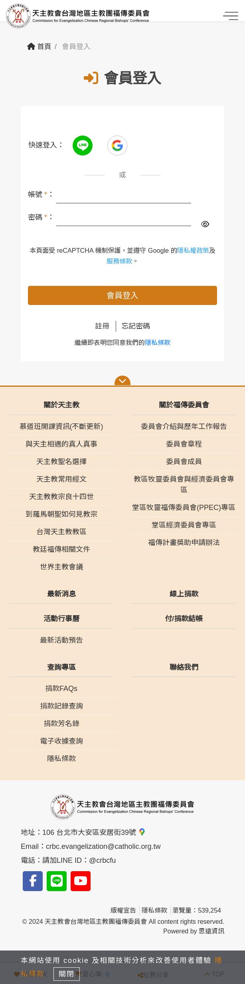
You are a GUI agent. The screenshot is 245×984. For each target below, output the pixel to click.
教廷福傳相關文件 (61, 549)
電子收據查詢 (61, 741)
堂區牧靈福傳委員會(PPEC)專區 (183, 508)
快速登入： (46, 145)
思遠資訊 (211, 931)
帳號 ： (41, 195)
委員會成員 (184, 462)
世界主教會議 (61, 567)
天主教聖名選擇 (61, 462)
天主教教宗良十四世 (61, 497)
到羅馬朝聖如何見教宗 (61, 514)
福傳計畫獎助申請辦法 (184, 543)
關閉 (67, 974)
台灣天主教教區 (61, 532)
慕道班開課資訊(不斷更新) (61, 427)
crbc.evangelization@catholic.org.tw (103, 846)
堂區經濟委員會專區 (184, 525)
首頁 (39, 47)
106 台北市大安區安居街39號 (94, 832)
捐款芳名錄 (61, 724)
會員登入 (122, 295)
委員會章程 (184, 444)
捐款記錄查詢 (61, 706)
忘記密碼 (135, 326)
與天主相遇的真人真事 (61, 444)
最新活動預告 (61, 640)
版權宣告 (123, 910)
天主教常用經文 (61, 479)
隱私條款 (157, 342)
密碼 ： (41, 217)
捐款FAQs (61, 689)
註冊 (102, 326)
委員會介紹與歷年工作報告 (184, 427)
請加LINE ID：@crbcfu (79, 860)
